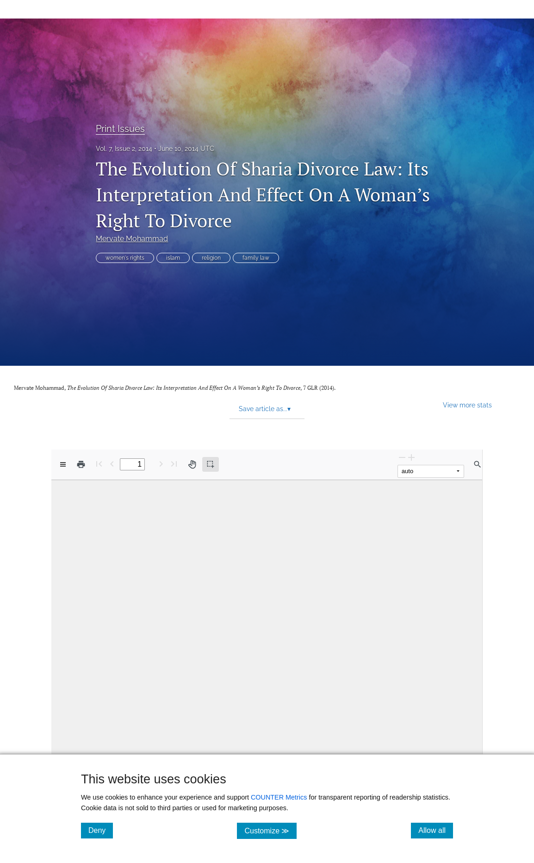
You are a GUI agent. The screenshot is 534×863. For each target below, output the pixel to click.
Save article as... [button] (265, 409)
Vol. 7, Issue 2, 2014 (124, 148)
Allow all (435, 830)
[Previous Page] (112, 463)
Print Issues (120, 128)
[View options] (63, 464)
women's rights (125, 258)
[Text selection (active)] (210, 464)
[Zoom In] (411, 457)
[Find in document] (477, 464)
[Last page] (174, 463)
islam (173, 258)
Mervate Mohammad (132, 238)
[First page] (99, 463)
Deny (100, 830)
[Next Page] (161, 463)
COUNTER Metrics (279, 797)
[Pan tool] (192, 464)
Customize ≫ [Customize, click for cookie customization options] (270, 830)
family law (255, 258)
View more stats (467, 405)
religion (211, 258)
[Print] (81, 464)
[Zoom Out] (402, 457)
